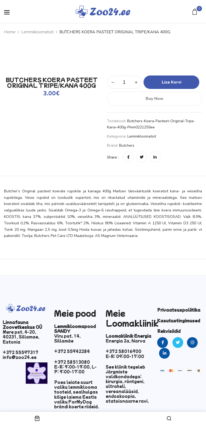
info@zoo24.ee (19, 357)
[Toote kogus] (124, 82)
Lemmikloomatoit (37, 32)
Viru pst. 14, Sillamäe (67, 338)
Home (10, 32)
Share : (113, 157)
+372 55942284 (72, 351)
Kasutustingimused (178, 320)
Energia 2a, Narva (125, 340)
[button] (195, 12)
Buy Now (154, 98)
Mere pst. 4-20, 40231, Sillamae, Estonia (21, 336)
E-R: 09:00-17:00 (125, 356)
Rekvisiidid (169, 331)
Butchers (126, 145)
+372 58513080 (72, 362)
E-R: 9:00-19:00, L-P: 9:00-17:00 (75, 369)
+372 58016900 (123, 351)
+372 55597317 (20, 352)
